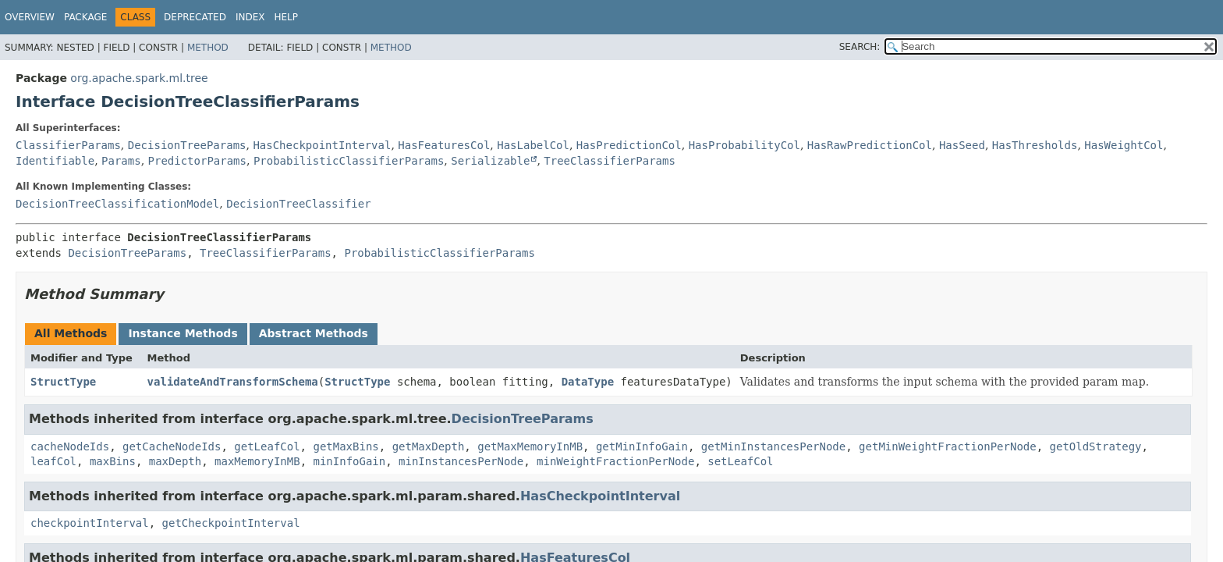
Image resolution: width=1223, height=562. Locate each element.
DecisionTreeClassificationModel (117, 203)
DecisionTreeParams (187, 145)
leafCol (53, 461)
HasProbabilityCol (744, 145)
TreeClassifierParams (609, 161)
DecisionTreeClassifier (298, 203)
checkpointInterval (89, 523)
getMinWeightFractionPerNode (948, 446)
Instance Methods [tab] (182, 333)
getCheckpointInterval (231, 523)
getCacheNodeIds (171, 446)
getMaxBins (345, 446)
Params (121, 161)
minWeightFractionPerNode (615, 461)
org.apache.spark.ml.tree (138, 78)
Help (286, 17)
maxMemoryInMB (257, 461)
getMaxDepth (428, 446)
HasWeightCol (1123, 145)
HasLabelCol (533, 145)
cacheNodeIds (69, 446)
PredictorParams (197, 161)
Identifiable (55, 161)
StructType (63, 381)
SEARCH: (860, 46)
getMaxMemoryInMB (530, 446)
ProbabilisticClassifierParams (348, 161)
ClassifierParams (68, 145)
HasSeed (962, 145)
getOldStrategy (1096, 446)
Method (208, 47)
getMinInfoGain (642, 446)
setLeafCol (740, 461)
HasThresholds (1035, 145)
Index (250, 17)
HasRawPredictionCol (869, 145)
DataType (588, 381)
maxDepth (175, 461)
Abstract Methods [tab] (313, 333)
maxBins (113, 461)
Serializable (490, 161)
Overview (30, 17)
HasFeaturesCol (444, 145)
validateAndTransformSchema (232, 381)
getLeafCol (267, 446)
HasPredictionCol (629, 145)
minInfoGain (349, 461)
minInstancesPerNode (461, 461)
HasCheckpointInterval (322, 145)
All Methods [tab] (70, 333)
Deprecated (195, 17)
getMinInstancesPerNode (773, 446)
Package (85, 17)
